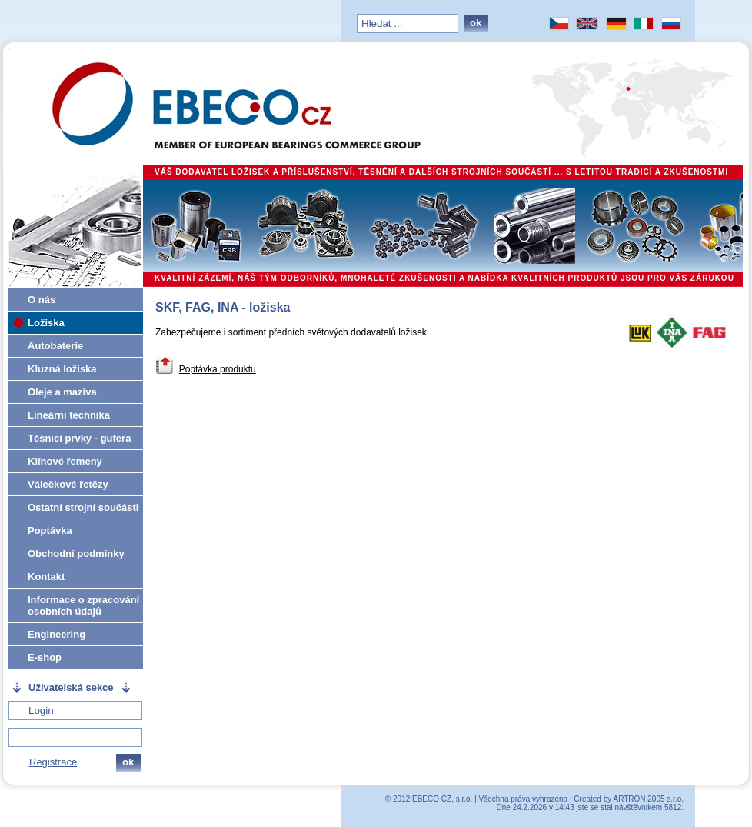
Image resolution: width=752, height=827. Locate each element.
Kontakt (46, 576)
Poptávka (50, 530)
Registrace (53, 762)
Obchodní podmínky (76, 553)
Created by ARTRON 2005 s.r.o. (629, 799)
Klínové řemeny (65, 461)
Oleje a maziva (62, 392)
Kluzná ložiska (62, 369)
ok (475, 22)
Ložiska (46, 322)
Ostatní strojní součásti (83, 507)
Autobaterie (55, 346)
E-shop (45, 657)
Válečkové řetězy (68, 484)
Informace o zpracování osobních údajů (83, 605)
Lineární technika (69, 415)
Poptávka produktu (217, 369)
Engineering (56, 634)
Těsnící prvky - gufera (79, 438)
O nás (41, 299)
